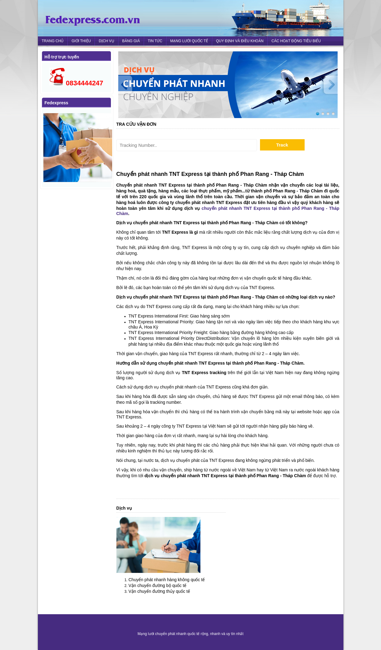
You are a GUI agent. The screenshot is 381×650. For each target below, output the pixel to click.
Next (328, 84)
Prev (127, 84)
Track (282, 144)
